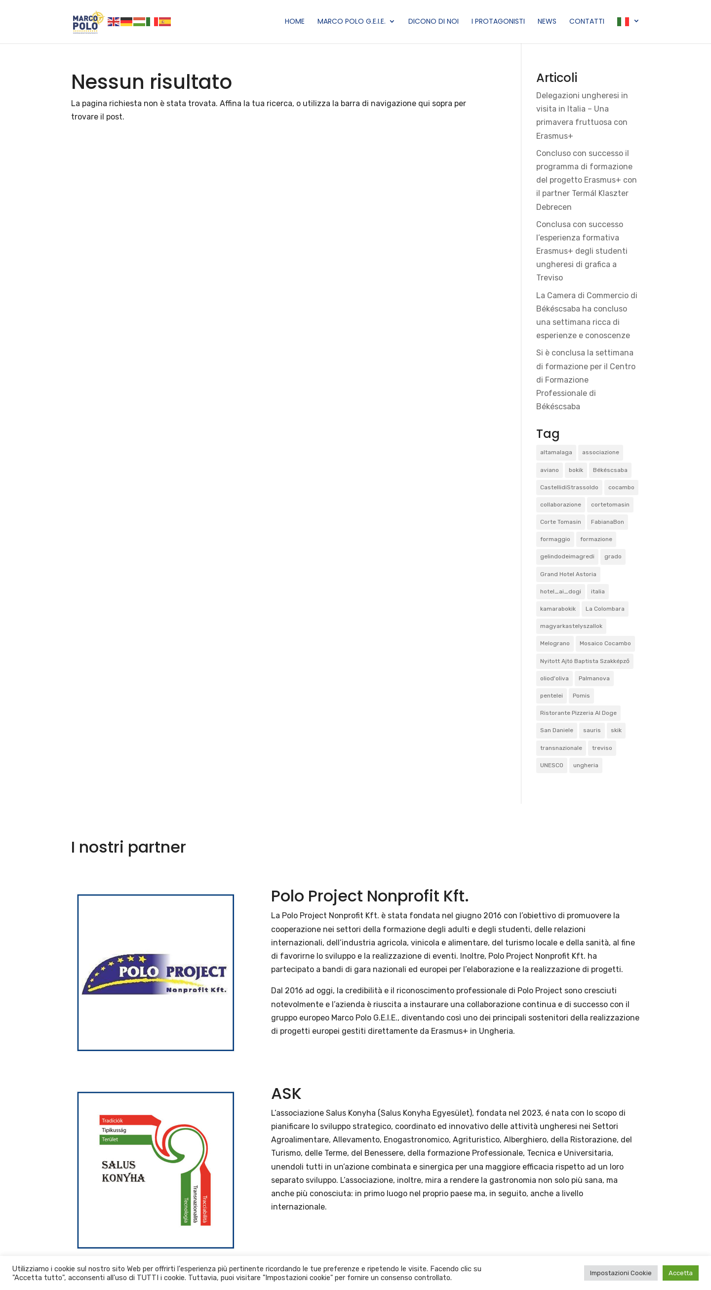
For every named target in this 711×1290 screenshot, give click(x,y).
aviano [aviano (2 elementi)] (549, 470)
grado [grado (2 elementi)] (613, 556)
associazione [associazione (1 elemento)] (600, 452)
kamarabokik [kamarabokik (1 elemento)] (558, 608)
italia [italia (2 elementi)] (598, 591)
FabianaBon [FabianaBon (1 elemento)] (607, 521)
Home (295, 22)
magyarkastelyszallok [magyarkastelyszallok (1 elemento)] (571, 626)
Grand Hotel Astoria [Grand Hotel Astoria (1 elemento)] (568, 574)
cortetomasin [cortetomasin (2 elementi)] (610, 504)
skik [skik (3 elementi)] (616, 730)
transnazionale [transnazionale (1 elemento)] (561, 747)
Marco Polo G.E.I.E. (351, 22)
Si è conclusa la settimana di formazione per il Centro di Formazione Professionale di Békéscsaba (585, 379)
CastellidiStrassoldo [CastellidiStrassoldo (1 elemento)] (569, 487)
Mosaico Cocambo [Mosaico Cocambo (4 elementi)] (605, 643)
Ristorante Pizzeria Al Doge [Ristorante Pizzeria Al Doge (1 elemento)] (578, 712)
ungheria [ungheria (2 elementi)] (585, 765)
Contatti (586, 22)
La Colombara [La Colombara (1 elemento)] (605, 608)
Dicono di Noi (433, 22)
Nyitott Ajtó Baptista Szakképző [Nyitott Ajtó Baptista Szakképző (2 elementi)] (585, 661)
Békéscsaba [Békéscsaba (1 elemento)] (610, 470)
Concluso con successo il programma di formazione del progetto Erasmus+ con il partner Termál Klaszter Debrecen (586, 180)
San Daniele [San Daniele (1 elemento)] (556, 730)
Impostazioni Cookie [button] (621, 1273)
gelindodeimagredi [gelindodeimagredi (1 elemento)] (567, 556)
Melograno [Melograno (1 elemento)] (555, 643)
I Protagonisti (498, 22)
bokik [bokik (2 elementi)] (576, 470)
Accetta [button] (681, 1273)
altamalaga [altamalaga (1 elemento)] (556, 452)
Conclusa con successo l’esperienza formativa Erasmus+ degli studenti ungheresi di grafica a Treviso (582, 251)
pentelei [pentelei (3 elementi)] (551, 695)
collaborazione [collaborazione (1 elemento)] (560, 504)
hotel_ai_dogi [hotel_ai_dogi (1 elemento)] (560, 591)
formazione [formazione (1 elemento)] (596, 539)
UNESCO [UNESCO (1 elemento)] (551, 765)
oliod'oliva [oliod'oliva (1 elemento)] (554, 678)
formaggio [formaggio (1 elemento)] (555, 539)
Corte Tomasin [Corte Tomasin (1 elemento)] (560, 521)
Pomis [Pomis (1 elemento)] (581, 695)
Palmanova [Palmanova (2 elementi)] (594, 678)
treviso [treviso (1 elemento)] (602, 747)
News (547, 22)
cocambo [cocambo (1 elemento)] (621, 487)
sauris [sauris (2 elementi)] (592, 730)
